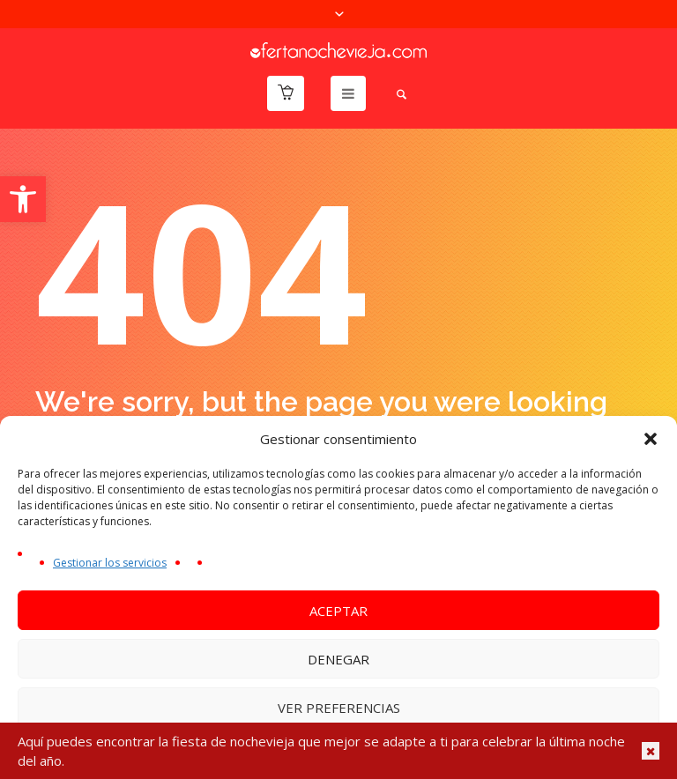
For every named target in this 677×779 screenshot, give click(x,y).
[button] (23, 199)
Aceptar (338, 610)
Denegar (338, 659)
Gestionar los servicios (110, 562)
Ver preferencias (339, 707)
